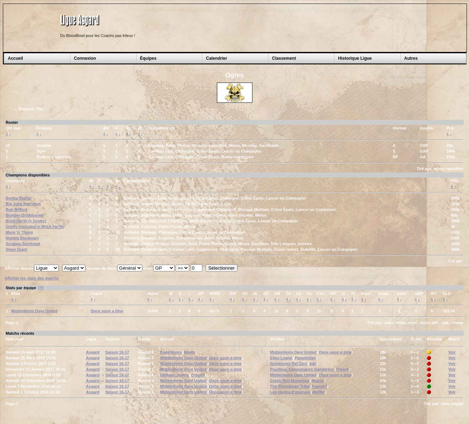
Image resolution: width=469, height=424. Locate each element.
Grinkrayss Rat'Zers (288, 363)
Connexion (85, 58)
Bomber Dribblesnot (24, 215)
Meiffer (318, 392)
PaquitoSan (305, 358)
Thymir (342, 369)
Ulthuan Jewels (174, 375)
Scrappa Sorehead (23, 244)
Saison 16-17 (117, 352)
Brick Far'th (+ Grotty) (26, 221)
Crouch (198, 375)
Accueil (15, 58)
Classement (284, 58)
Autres (411, 58)
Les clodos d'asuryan (290, 392)
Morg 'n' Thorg (19, 232)
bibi (312, 363)
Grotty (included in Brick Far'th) (35, 226)
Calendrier (216, 58)
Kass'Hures (171, 352)
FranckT (319, 386)
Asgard (93, 352)
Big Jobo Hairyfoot (23, 204)
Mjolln (189, 352)
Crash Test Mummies (289, 380)
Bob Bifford (16, 209)
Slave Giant (16, 249)
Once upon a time (106, 311)
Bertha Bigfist (18, 198)
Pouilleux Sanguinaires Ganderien (302, 369)
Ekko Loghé (281, 358)
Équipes (148, 58)
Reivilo (317, 380)
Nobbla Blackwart (22, 238)
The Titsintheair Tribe (289, 386)
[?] (40, 288)
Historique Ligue (355, 58)
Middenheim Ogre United (34, 311)
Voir (452, 352)
